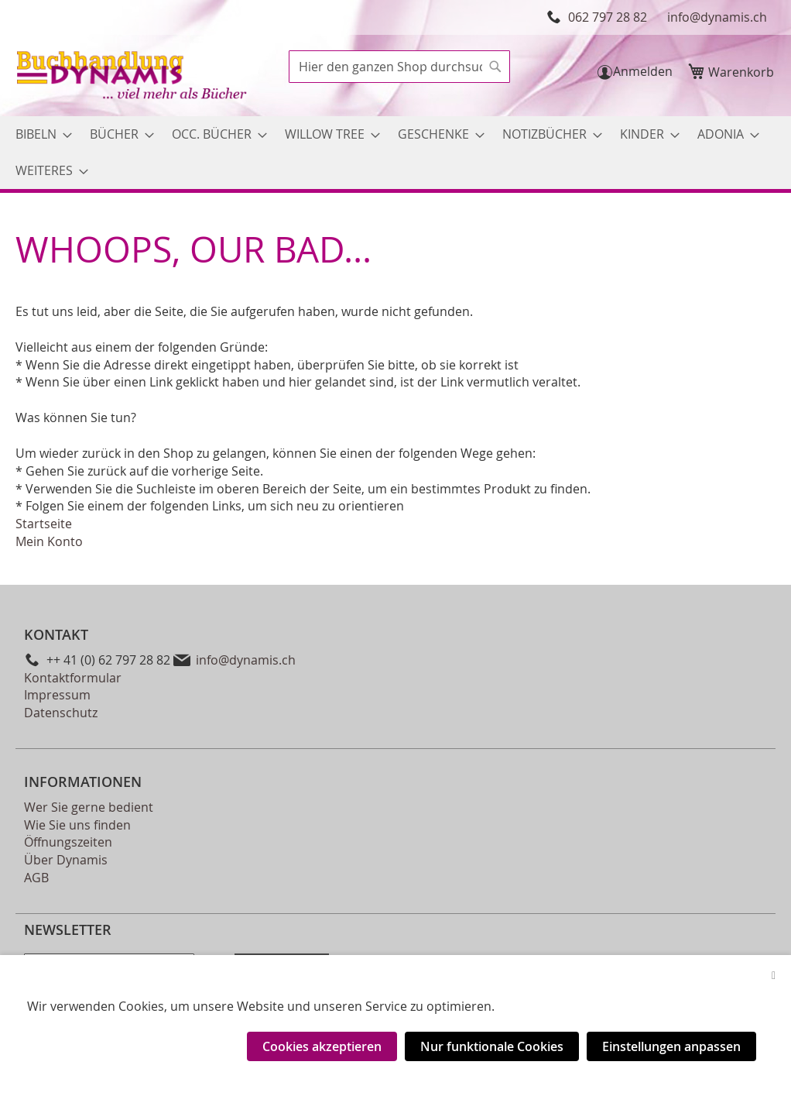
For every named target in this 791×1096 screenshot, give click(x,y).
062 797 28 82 (607, 17)
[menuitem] (39, 134)
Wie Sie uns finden (77, 824)
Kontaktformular (73, 677)
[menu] (395, 152)
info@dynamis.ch (717, 17)
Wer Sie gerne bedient (88, 807)
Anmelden (643, 71)
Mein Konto (49, 541)
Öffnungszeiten (68, 841)
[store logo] (133, 77)
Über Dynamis (66, 859)
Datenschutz (61, 712)
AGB (36, 877)
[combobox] (399, 66)
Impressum (57, 694)
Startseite (43, 523)
